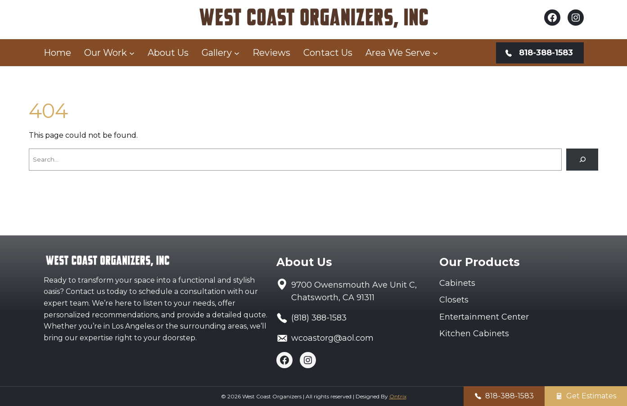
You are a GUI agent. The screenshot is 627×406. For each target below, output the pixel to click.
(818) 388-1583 (319, 318)
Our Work (105, 52)
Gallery (217, 52)
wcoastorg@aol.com (332, 338)
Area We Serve (397, 52)
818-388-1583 (509, 396)
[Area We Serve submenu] (435, 52)
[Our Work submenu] (132, 52)
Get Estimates (591, 396)
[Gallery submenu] (236, 52)
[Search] (582, 160)
